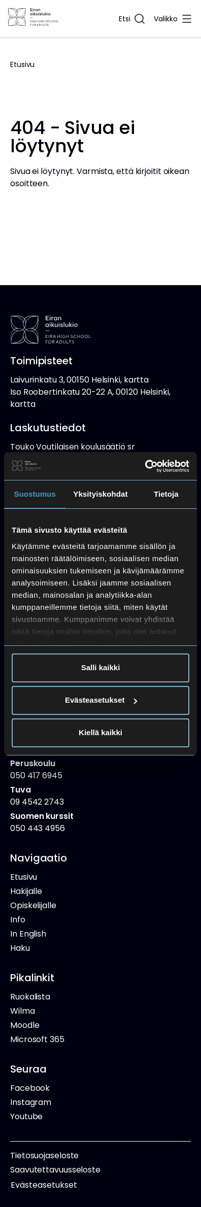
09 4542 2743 (37, 796)
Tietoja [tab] (166, 494)
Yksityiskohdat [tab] (100, 494)
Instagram (30, 1102)
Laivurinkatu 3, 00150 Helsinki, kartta (79, 380)
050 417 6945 (36, 769)
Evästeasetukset (101, 700)
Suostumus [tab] (35, 494)
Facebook (30, 1088)
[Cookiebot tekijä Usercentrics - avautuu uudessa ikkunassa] (144, 466)
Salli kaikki (100, 667)
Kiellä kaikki (100, 732)
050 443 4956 (42, 822)
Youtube (26, 1116)
